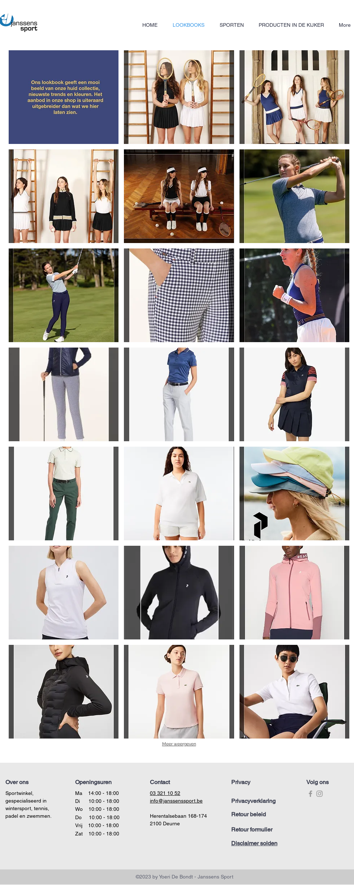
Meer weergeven (179, 743)
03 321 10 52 (165, 793)
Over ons (17, 782)
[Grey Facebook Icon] (310, 794)
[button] (63, 97)
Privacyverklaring (253, 800)
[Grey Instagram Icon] (319, 794)
